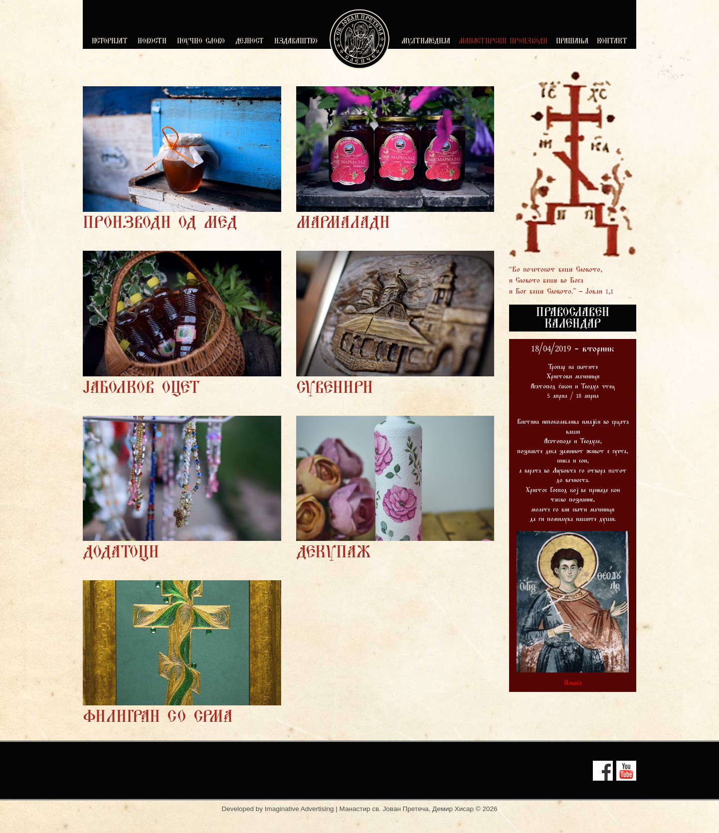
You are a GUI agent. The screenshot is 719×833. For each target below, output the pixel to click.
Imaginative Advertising (299, 809)
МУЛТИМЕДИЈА (425, 41)
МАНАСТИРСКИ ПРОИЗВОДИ (503, 41)
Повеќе (573, 683)
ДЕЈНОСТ (249, 41)
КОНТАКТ (612, 41)
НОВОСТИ (152, 41)
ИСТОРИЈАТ (110, 41)
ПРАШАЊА (572, 41)
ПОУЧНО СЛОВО (201, 41)
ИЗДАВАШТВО (296, 41)
